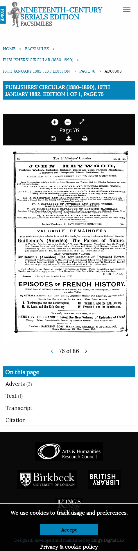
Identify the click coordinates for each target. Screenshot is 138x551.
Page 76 (87, 71)
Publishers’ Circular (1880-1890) (38, 59)
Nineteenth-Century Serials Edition (61, 12)
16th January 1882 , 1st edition (36, 71)
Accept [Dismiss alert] (69, 529)
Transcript (19, 407)
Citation (16, 419)
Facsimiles (37, 48)
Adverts (19, 383)
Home (9, 48)
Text (14, 395)
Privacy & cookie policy (69, 546)
